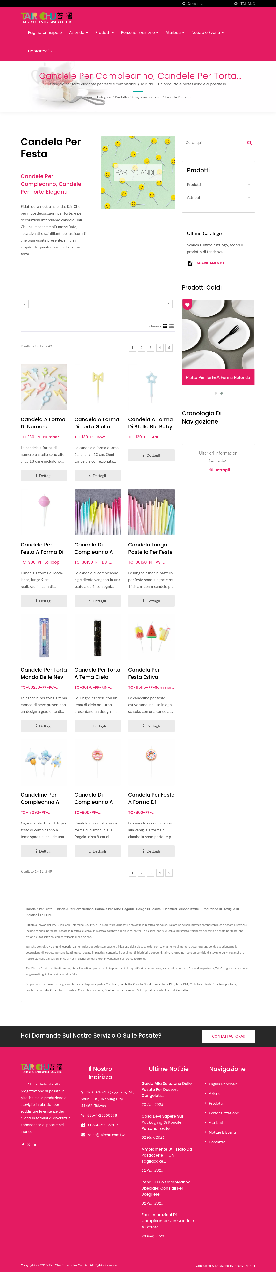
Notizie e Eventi (208, 32)
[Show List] (171, 326)
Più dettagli (218, 470)
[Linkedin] (34, 1145)
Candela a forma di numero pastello (43, 426)
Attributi (174, 32)
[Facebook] (23, 1145)
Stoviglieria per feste (145, 97)
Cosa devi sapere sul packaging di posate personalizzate (162, 1122)
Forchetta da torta (37, 990)
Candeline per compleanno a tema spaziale (40, 802)
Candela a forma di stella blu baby (150, 423)
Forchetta (125, 984)
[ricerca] (184, 3)
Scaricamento (205, 263)
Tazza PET (167, 984)
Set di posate (145, 990)
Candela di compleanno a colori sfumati (94, 552)
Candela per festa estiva (144, 673)
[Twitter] (28, 1145)
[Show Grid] (165, 326)
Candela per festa (178, 97)
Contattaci (40, 51)
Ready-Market (244, 1266)
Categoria (104, 97)
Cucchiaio (112, 984)
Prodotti (104, 32)
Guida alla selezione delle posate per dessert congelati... (167, 1089)
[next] (169, 304)
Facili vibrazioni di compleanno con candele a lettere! (168, 1221)
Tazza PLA (182, 984)
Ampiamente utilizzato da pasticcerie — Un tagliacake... (167, 1155)
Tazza (156, 984)
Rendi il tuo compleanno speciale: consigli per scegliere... (166, 1188)
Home (89, 97)
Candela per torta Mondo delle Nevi (44, 673)
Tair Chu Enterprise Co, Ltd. (69, 1265)
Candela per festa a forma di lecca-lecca (42, 552)
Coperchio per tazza (90, 990)
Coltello (138, 984)
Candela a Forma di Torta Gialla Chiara (97, 426)
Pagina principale (45, 32)
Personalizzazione (139, 32)
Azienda (78, 32)
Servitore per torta (224, 984)
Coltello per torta (201, 984)
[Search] (209, 3)
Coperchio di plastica (63, 990)
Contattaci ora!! (228, 1036)
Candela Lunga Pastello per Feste (150, 548)
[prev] (25, 304)
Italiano (247, 4)
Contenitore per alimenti (119, 990)
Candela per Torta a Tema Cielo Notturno (98, 677)
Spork (148, 984)
